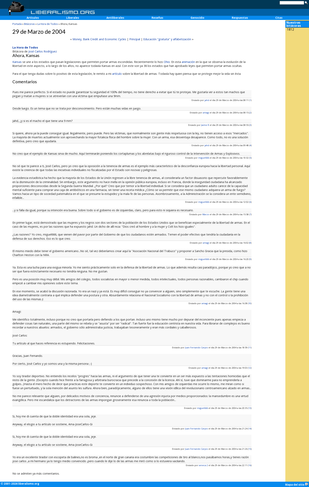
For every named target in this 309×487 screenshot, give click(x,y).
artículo (117, 74)
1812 (290, 29)
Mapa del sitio (296, 484)
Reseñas (157, 18)
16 (250, 465)
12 (250, 367)
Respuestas (240, 18)
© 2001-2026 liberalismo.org (20, 483)
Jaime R (205, 124)
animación (188, 62)
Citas (278, 18)
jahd (207, 100)
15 (250, 448)
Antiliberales (115, 18)
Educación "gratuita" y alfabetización (167, 39)
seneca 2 (203, 465)
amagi (206, 112)
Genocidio (197, 18)
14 (250, 428)
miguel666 (203, 157)
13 (250, 408)
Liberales (72, 18)
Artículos (33, 18)
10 (250, 303)
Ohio (167, 62)
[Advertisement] (297, 58)
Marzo (205, 214)
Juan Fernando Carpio (196, 347)
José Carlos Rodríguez (42, 51)
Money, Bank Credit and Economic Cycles (99, 39)
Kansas (17, 62)
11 (250, 347)
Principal (134, 39)
